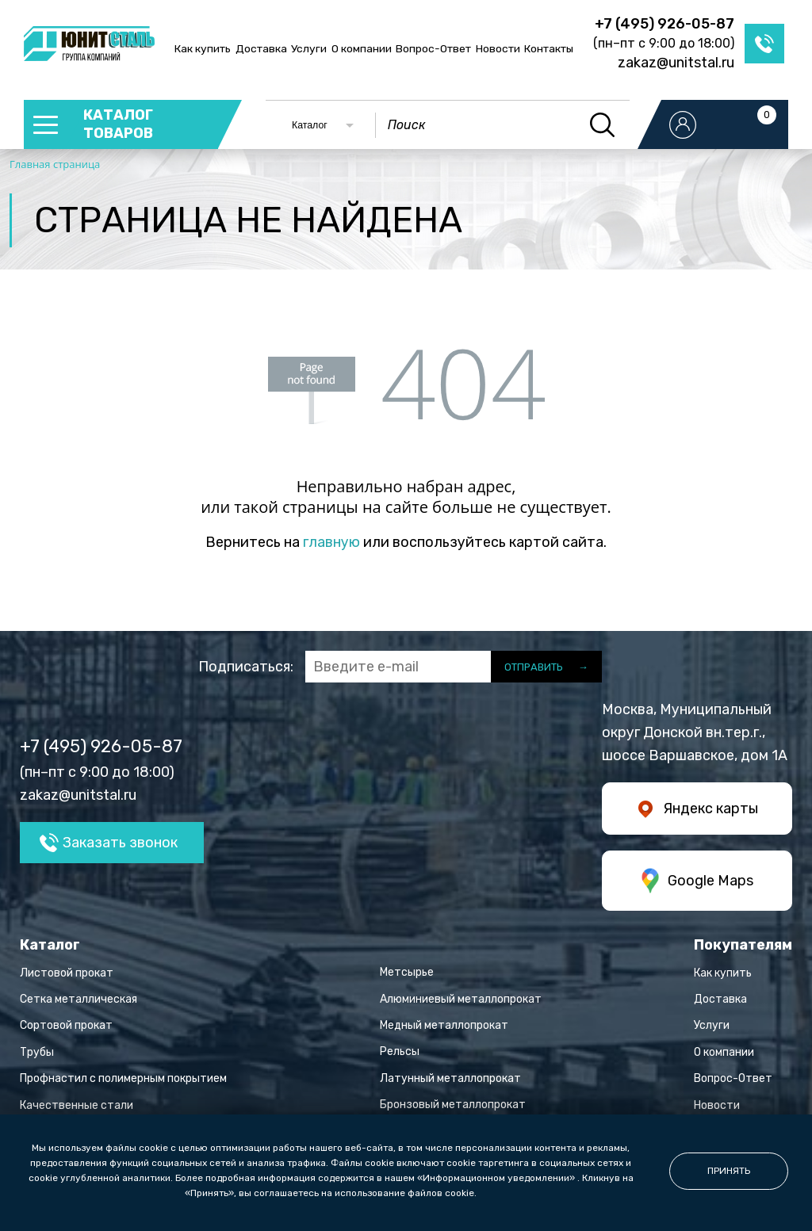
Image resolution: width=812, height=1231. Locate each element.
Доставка (261, 48)
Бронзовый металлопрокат (453, 1104)
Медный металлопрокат (444, 1025)
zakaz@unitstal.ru (676, 62)
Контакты (548, 48)
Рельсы (399, 1051)
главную (331, 542)
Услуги (309, 48)
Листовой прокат (66, 973)
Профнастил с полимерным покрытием (123, 1078)
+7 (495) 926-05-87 (664, 23)
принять (728, 1170)
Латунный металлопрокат (450, 1078)
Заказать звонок (120, 842)
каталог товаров (118, 124)
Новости (498, 48)
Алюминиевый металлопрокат (461, 999)
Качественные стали (76, 1105)
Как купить (202, 48)
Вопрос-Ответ (433, 48)
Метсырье (407, 972)
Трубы (37, 1052)
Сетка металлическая (78, 999)
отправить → (546, 667)
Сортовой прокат (66, 1025)
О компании (361, 48)
